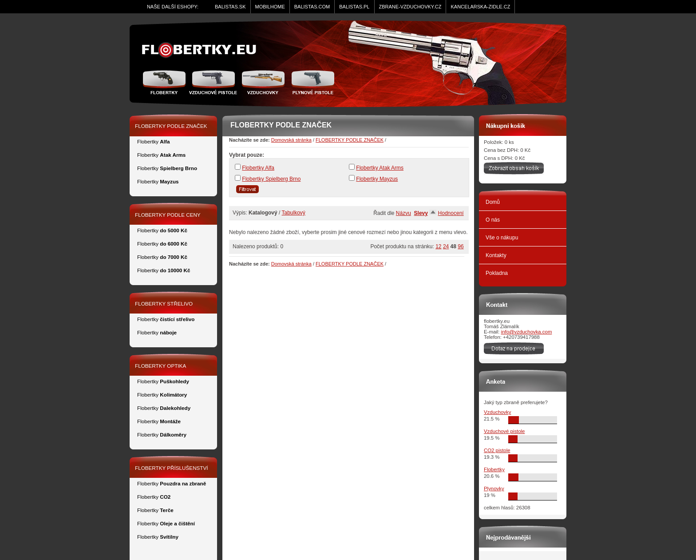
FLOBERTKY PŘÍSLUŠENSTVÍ (171, 468)
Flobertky (165, 82)
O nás (493, 220)
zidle (203, 50)
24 (446, 246)
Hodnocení (451, 213)
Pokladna (497, 273)
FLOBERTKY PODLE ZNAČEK (350, 140)
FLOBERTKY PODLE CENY (168, 215)
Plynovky (494, 488)
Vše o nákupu (502, 237)
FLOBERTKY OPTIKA (160, 366)
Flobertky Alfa (258, 168)
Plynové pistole (311, 82)
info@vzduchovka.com (526, 331)
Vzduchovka (263, 82)
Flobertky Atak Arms (379, 168)
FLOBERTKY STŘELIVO (164, 303)
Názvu (403, 213)
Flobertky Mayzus (377, 179)
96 (460, 246)
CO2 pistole (497, 450)
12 (438, 246)
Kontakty (496, 255)
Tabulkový (293, 213)
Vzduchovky (497, 412)
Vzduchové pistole (213, 82)
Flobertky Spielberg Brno (271, 179)
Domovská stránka (291, 140)
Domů (493, 202)
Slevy (421, 213)
